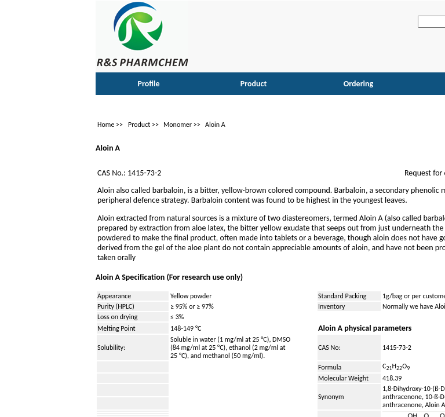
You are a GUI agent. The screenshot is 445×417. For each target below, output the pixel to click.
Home (105, 124)
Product (139, 124)
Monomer (177, 124)
